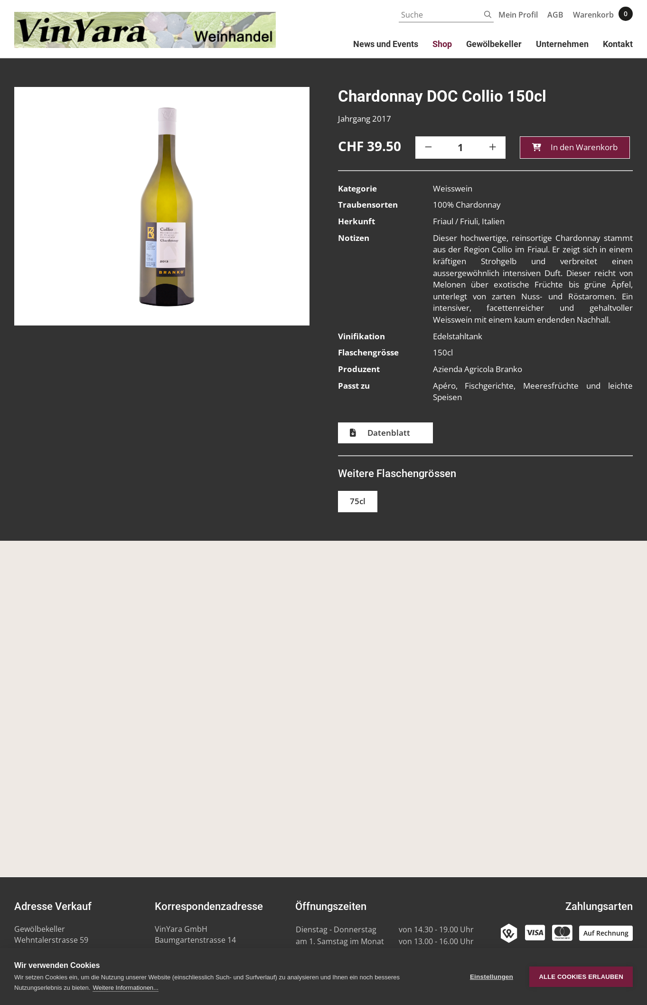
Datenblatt (388, 433)
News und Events (385, 44)
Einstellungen (491, 976)
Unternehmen (562, 44)
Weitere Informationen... (126, 987)
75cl (358, 502)
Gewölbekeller (494, 44)
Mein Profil (518, 15)
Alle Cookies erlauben (581, 976)
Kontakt (618, 44)
